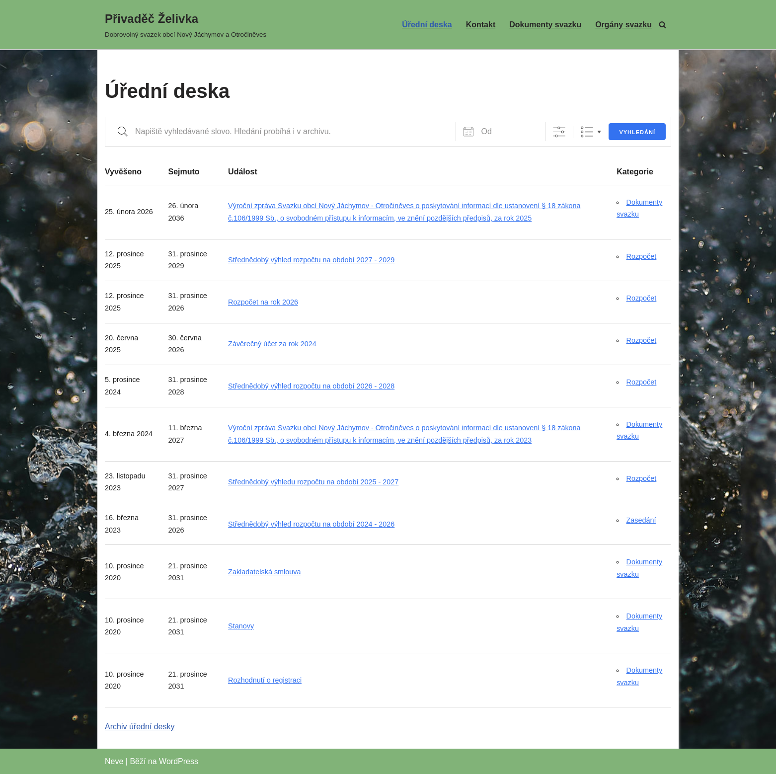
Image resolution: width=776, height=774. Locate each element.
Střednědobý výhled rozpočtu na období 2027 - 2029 (311, 260)
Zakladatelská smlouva (264, 572)
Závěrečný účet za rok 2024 (272, 344)
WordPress (178, 761)
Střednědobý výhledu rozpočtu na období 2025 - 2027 (313, 482)
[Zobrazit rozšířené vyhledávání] (559, 132)
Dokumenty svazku (545, 24)
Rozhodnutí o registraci (265, 680)
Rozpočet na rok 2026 (263, 302)
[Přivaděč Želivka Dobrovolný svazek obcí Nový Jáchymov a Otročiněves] (185, 24)
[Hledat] (662, 24)
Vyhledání (637, 132)
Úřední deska (427, 24)
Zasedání (641, 520)
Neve (114, 761)
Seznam (587, 132)
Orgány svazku (623, 24)
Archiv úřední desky (140, 726)
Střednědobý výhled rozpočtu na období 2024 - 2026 (311, 524)
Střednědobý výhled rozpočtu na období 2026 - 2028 (311, 386)
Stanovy (241, 626)
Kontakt (481, 24)
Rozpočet (641, 256)
